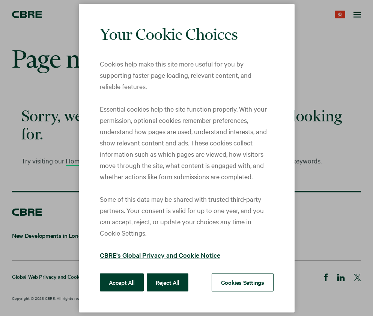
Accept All (122, 282)
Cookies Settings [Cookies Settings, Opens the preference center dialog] (242, 282)
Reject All (167, 282)
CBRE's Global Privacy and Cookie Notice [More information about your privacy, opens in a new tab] (160, 254)
